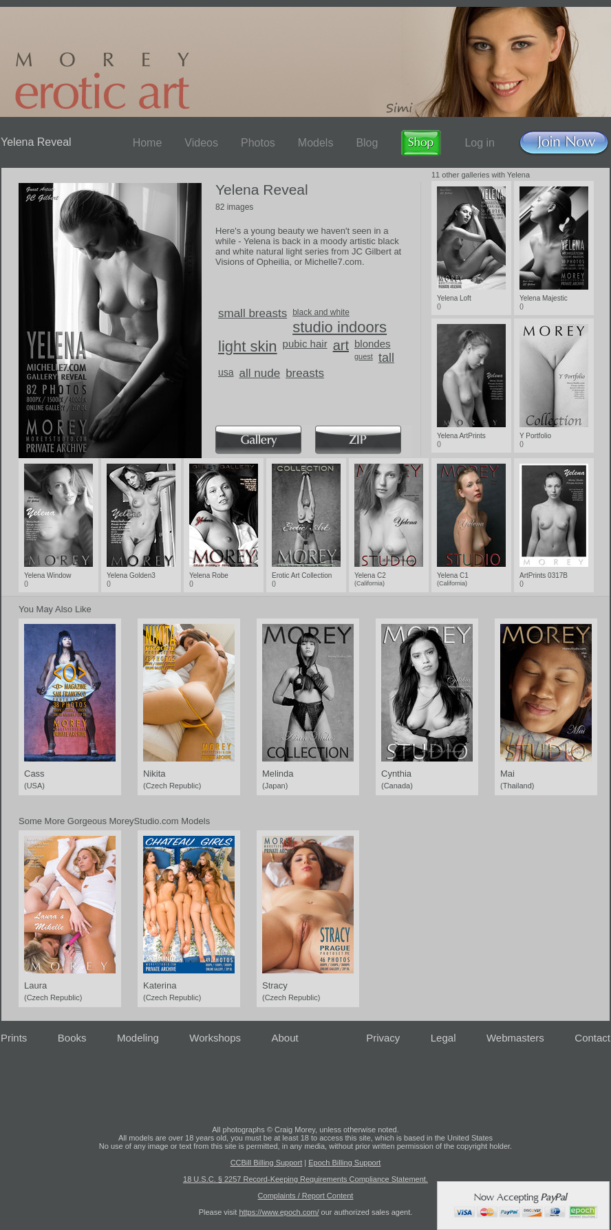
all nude (260, 373)
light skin (247, 346)
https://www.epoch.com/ (279, 1212)
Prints (14, 1038)
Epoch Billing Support (344, 1162)
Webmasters (515, 1038)
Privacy (383, 1038)
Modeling (138, 1038)
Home (147, 143)
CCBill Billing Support (267, 1162)
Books (72, 1038)
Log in (479, 143)
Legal (443, 1038)
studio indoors (339, 327)
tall (386, 358)
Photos (258, 143)
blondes (372, 343)
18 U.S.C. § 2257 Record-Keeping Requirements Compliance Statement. (305, 1179)
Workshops (215, 1038)
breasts (305, 373)
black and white (321, 312)
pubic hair (305, 343)
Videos (201, 143)
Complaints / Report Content (306, 1195)
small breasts (252, 313)
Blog (367, 143)
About (285, 1038)
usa (226, 372)
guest (363, 356)
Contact (592, 1038)
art (341, 345)
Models (316, 143)
